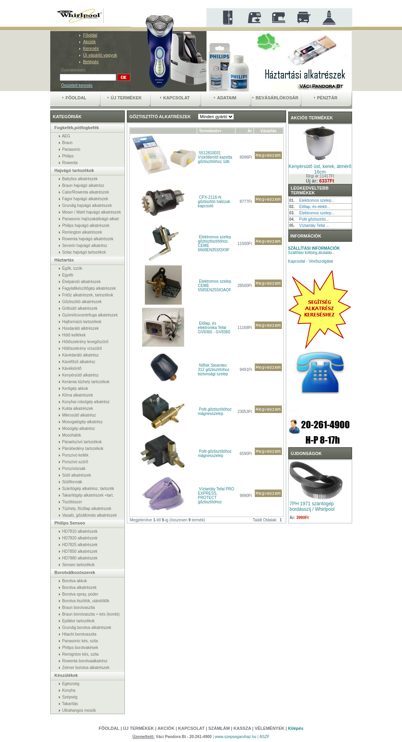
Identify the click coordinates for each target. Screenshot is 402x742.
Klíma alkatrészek (77, 395)
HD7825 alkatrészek (79, 545)
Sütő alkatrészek (76, 475)
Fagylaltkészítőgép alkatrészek (89, 288)
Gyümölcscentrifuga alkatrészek (90, 315)
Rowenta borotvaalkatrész (85, 661)
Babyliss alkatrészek (80, 179)
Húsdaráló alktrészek (80, 328)
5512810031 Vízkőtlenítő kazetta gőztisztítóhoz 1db (215, 157)
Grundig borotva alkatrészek (86, 627)
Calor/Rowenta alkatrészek (85, 192)
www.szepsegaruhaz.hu (236, 737)
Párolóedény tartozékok (82, 448)
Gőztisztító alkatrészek (82, 302)
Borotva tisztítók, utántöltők (85, 601)
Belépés (91, 61)
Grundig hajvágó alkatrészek (87, 205)
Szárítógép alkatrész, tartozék (88, 488)
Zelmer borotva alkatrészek (86, 667)
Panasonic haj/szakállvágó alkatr (90, 219)
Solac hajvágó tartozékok (84, 252)
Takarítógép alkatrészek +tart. (87, 495)
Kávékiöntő (71, 368)
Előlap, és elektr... (314, 207)
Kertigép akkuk (75, 388)
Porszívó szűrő (75, 462)
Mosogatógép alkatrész (82, 422)
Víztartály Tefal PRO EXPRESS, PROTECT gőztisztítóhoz (216, 495)
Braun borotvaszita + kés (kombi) (90, 614)
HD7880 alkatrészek (79, 558)
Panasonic (71, 149)
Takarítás (70, 704)
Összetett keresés (77, 85)
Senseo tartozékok (78, 565)
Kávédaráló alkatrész (80, 355)
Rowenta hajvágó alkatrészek (87, 239)
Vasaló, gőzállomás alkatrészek (89, 515)
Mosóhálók (71, 435)
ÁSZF (264, 737)
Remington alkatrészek (82, 232)
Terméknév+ (210, 131)
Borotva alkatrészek (79, 587)
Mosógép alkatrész (78, 428)
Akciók (89, 41)
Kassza (242, 728)
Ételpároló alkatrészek (81, 282)
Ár (250, 131)
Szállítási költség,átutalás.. (314, 250)
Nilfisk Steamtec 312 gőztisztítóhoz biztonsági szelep (214, 369)
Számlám (219, 728)
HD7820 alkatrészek (79, 538)
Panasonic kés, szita (80, 641)
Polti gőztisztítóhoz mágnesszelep (215, 411)
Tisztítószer (72, 502)
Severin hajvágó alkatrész (84, 245)
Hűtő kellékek (74, 335)
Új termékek (125, 97)
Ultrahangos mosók (79, 710)
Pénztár (326, 97)
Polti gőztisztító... (314, 219)
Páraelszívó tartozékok (82, 442)
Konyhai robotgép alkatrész (86, 402)
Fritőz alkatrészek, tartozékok (87, 295)
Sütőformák (72, 482)
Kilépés (295, 728)
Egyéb (67, 275)
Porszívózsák (73, 468)
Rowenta (69, 163)
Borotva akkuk (74, 581)
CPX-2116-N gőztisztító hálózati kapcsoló (214, 201)
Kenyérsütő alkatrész (80, 375)
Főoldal (90, 35)
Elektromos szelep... (316, 200)
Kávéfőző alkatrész (78, 362)
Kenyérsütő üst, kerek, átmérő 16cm (320, 169)
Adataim (225, 97)
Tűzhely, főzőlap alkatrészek (86, 508)
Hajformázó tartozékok (81, 322)
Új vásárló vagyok (100, 55)
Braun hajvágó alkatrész (83, 185)
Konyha (68, 690)
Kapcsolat (175, 97)
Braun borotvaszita (78, 607)
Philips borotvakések (80, 647)
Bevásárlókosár (275, 97)
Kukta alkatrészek (77, 408)
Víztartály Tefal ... (314, 225)
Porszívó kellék (75, 455)
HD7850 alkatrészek (79, 551)
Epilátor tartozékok (78, 621)
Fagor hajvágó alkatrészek (85, 199)
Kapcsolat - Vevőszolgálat (310, 261)
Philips (67, 156)
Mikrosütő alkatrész (79, 415)
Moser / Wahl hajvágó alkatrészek (91, 212)
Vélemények (270, 728)
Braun (67, 143)
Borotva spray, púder (80, 594)
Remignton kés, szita (80, 654)
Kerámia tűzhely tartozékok (86, 382)
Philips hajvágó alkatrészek (86, 225)
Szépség (69, 697)
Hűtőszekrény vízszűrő (82, 348)
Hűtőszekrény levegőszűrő (85, 342)
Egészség (70, 684)
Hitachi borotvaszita (79, 634)
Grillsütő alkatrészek (79, 308)
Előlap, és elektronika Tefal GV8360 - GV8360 (214, 327)
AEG (66, 136)
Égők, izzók (72, 268)
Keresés (91, 48)
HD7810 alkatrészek (79, 531)
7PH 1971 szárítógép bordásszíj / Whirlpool (312, 506)
